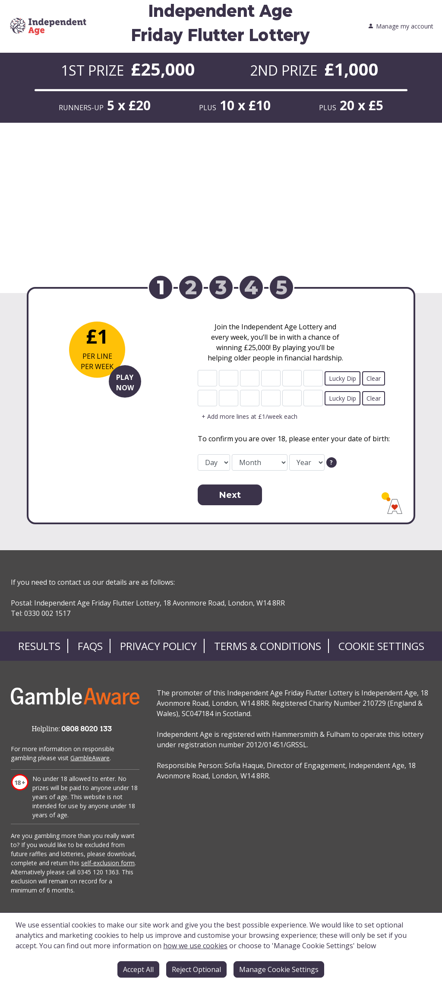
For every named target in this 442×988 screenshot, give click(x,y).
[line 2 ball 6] (313, 398)
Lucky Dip (342, 378)
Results (39, 646)
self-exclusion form (108, 863)
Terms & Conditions (267, 646)
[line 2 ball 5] (292, 398)
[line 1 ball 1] (207, 378)
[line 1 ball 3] (249, 378)
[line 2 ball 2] (228, 398)
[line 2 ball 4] (271, 398)
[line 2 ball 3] (249, 398)
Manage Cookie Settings (279, 969)
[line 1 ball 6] (313, 378)
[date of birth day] (214, 462)
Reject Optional (196, 969)
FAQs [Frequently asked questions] (90, 646)
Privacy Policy (158, 646)
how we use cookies (195, 945)
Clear (373, 378)
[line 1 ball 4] (271, 378)
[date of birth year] (307, 462)
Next (230, 495)
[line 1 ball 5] (292, 378)
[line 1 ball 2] (228, 378)
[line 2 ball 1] (207, 398)
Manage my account (400, 26)
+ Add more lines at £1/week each (249, 416)
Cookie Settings (381, 646)
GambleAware (90, 758)
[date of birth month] (259, 462)
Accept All (138, 969)
